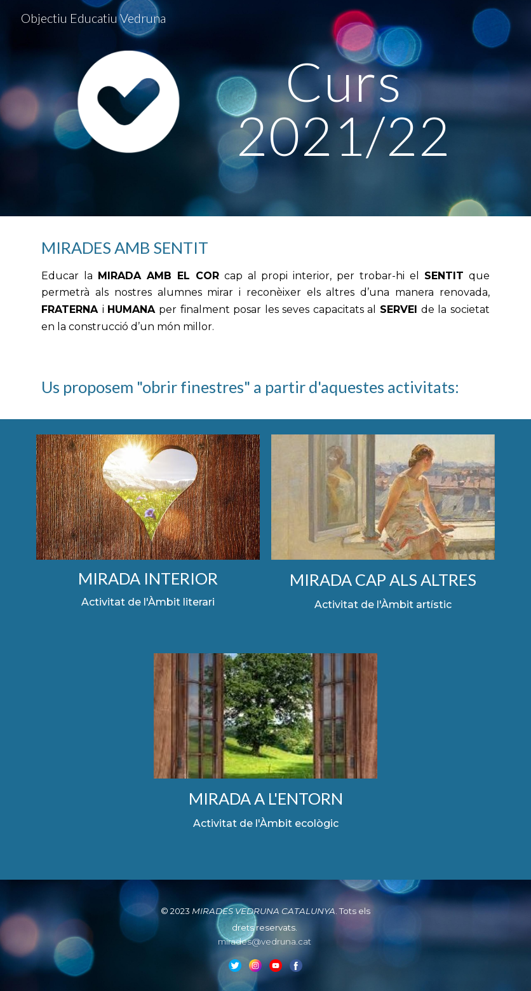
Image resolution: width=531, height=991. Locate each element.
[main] (344, 108)
